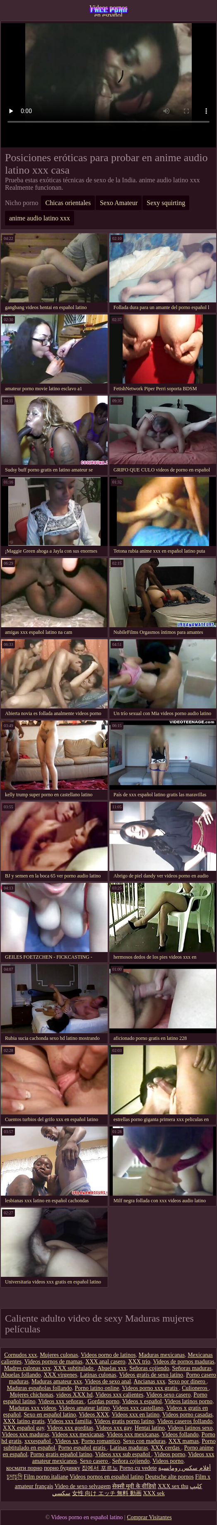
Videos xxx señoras (61, 1401)
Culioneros (195, 1388)
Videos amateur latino (84, 1408)
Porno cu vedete (138, 1468)
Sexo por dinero (187, 1381)
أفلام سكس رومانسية (184, 1468)
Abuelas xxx (111, 1368)
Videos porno (169, 1454)
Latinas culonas (98, 1375)
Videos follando (180, 1434)
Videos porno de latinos (108, 1355)
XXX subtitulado (74, 1368)
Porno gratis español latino (61, 1454)
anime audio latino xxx (39, 218)
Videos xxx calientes (119, 1395)
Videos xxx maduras (25, 1434)
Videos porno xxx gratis (150, 1388)
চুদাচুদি (14, 1477)
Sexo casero (94, 1461)
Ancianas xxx (149, 1381)
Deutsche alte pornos (169, 1477)
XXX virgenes (60, 1375)
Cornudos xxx (20, 1355)
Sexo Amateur (118, 202)
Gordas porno (104, 1401)
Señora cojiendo (131, 1461)
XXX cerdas (166, 1448)
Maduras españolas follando (39, 1388)
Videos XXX (94, 1414)
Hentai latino (150, 1428)
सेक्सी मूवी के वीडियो (134, 1486)
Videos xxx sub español (123, 1454)
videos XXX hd (74, 1395)
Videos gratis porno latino (124, 1421)
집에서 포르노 (100, 1468)
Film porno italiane (46, 1477)
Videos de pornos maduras (183, 1361)
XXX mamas (184, 1441)
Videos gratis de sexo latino (151, 1375)
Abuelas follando (21, 1375)
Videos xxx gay (114, 1428)
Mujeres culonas (59, 1355)
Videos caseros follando (184, 1421)
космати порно (24, 1468)
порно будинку (62, 1468)
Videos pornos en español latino (108, 10)
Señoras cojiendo (149, 1368)
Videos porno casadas (187, 1414)
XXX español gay (23, 1428)
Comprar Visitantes (149, 1517)
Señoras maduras (192, 1368)
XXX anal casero (105, 1361)
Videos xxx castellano (138, 1408)
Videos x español (142, 1401)
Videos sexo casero (168, 1395)
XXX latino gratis (23, 1421)
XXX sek (154, 1493)
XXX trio (139, 1361)
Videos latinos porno (188, 1401)
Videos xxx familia (69, 1421)
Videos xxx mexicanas (78, 1434)
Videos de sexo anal (108, 1381)
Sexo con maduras (144, 1441)
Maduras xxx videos (32, 1408)
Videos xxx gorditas (70, 1428)
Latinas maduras (129, 1448)
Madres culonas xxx (27, 1368)
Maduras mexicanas (162, 1355)
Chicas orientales (68, 202)
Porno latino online (97, 1388)
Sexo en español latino (50, 1414)
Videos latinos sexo (190, 1428)
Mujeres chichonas (31, 1395)
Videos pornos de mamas (53, 1361)
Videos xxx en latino (135, 1414)
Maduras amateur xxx (56, 1381)
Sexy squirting (166, 202)
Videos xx (66, 1441)
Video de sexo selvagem (83, 1486)
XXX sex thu (173, 1486)
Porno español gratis (82, 1448)
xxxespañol (38, 1441)
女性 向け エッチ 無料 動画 (107, 1493)
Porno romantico (100, 1441)
